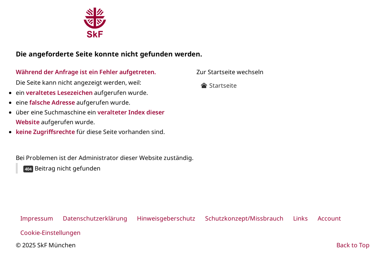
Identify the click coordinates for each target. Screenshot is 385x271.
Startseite (219, 85)
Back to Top (353, 245)
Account (329, 218)
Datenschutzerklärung (95, 218)
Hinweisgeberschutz (166, 218)
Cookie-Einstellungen (50, 232)
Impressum (36, 218)
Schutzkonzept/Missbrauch (244, 218)
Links (300, 218)
